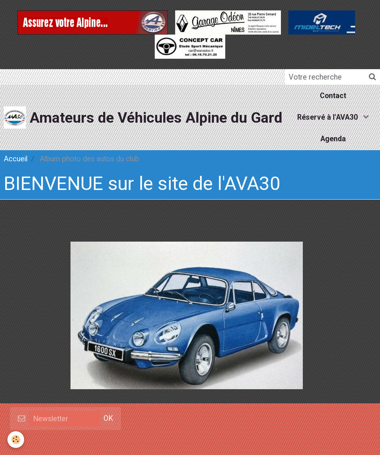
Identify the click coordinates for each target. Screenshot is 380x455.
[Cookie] (15, 439)
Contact (333, 95)
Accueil (15, 159)
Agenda (333, 139)
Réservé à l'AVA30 (328, 117)
